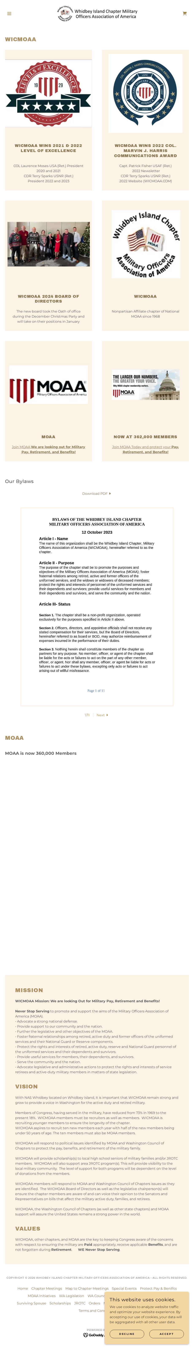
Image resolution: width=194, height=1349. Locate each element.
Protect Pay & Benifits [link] (158, 1288)
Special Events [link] (124, 1288)
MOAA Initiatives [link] (42, 1296)
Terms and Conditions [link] (97, 1311)
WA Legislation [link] (71, 1296)
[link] (97, 13)
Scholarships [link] (60, 1303)
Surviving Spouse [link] (31, 1303)
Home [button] (23, 1288)
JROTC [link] (79, 1303)
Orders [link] (94, 1303)
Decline (127, 1333)
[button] (19, 13)
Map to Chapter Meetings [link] (87, 1288)
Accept (167, 1333)
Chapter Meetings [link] (46, 1288)
